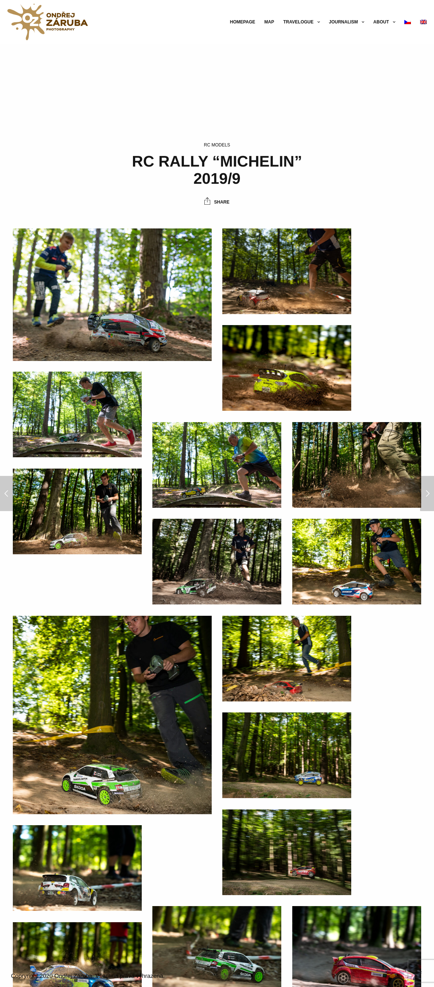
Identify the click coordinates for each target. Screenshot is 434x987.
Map (269, 22)
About (381, 22)
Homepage (242, 22)
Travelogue (298, 22)
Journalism (343, 22)
